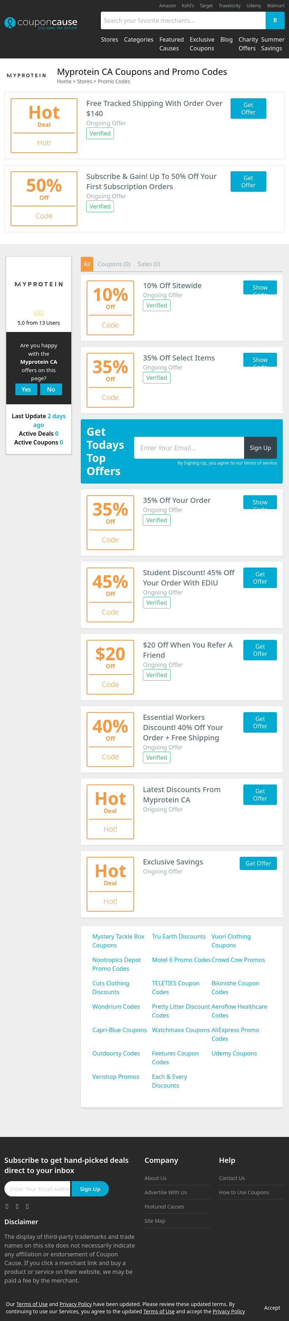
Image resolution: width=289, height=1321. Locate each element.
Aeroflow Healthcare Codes (239, 1011)
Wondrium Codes (116, 1007)
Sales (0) (149, 264)
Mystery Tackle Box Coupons (118, 940)
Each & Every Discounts (169, 1081)
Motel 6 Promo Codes (181, 960)
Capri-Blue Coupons (119, 1030)
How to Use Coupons (244, 1192)
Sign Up (90, 1188)
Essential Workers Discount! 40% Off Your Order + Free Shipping (183, 727)
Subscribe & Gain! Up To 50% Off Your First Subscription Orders (151, 181)
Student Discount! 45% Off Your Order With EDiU (189, 578)
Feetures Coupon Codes (175, 1057)
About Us (156, 1178)
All (87, 264)
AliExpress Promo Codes (235, 1034)
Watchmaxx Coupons (181, 1030)
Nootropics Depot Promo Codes (116, 964)
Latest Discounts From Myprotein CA (182, 794)
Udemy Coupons (234, 1053)
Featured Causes (165, 1206)
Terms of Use (32, 1304)
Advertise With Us (166, 1192)
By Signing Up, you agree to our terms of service (227, 463)
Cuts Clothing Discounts (110, 987)
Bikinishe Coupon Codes (235, 987)
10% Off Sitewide (172, 285)
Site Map (155, 1220)
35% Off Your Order (176, 500)
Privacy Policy (76, 1304)
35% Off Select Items (179, 358)
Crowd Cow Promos (238, 960)
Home (64, 81)
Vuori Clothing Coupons (231, 940)
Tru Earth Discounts (179, 936)
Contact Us (232, 1178)
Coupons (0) (114, 264)
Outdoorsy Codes (116, 1053)
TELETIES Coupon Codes (175, 987)
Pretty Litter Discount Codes (181, 1011)
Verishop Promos (115, 1077)
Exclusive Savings (173, 862)
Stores (84, 81)
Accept (272, 1307)
